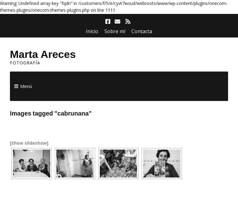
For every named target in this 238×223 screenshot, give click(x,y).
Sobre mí (114, 31)
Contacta (141, 31)
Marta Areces (43, 54)
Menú (26, 86)
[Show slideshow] (29, 143)
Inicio (92, 31)
